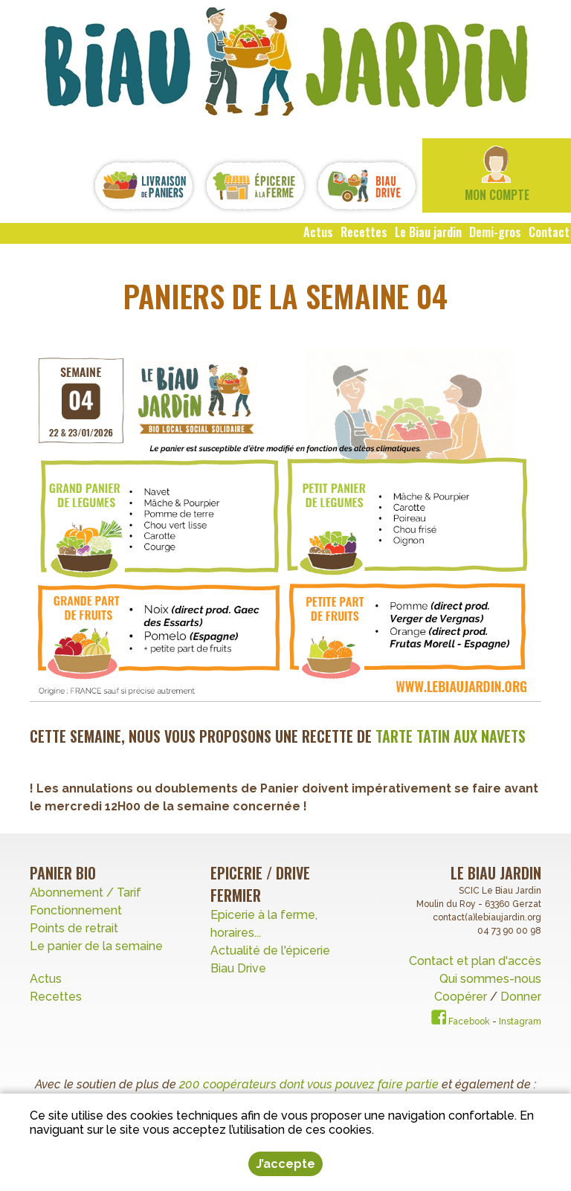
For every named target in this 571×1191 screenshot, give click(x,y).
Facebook (460, 1021)
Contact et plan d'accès (475, 961)
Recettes (57, 997)
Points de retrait (74, 928)
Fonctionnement (76, 910)
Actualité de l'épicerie (270, 950)
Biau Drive (238, 968)
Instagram (520, 1021)
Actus (46, 979)
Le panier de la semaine (96, 946)
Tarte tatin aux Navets (450, 736)
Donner (520, 997)
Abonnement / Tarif (85, 892)
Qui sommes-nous (490, 979)
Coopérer (462, 997)
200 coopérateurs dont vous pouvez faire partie (309, 1084)
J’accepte (285, 1164)
